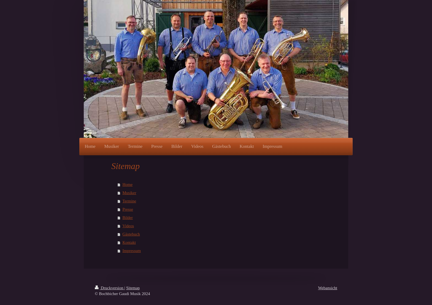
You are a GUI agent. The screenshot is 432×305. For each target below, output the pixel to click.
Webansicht (327, 288)
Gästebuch (131, 234)
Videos (128, 226)
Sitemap (133, 288)
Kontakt (129, 242)
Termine (129, 201)
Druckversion (109, 288)
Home (128, 184)
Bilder (128, 217)
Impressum (132, 250)
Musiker (129, 193)
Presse (128, 209)
